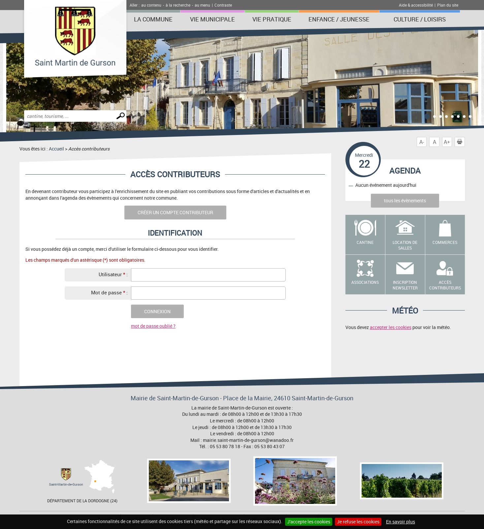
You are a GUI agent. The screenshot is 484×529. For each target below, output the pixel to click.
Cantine (365, 242)
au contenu (151, 5)
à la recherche (178, 5)
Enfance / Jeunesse (339, 19)
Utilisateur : (113, 274)
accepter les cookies (390, 327)
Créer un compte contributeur (175, 212)
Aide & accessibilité (416, 5)
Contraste (223, 5)
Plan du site (447, 5)
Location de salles (405, 245)
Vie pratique (271, 19)
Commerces (445, 242)
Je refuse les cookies (358, 521)
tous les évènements (405, 200)
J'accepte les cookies (308, 521)
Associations (365, 282)
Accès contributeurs (445, 285)
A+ (447, 142)
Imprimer (461, 142)
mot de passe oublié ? (153, 326)
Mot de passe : (109, 292)
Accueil (56, 149)
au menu (202, 5)
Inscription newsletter (405, 285)
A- (421, 142)
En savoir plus (400, 521)
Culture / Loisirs (420, 19)
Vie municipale (212, 19)
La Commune (153, 19)
